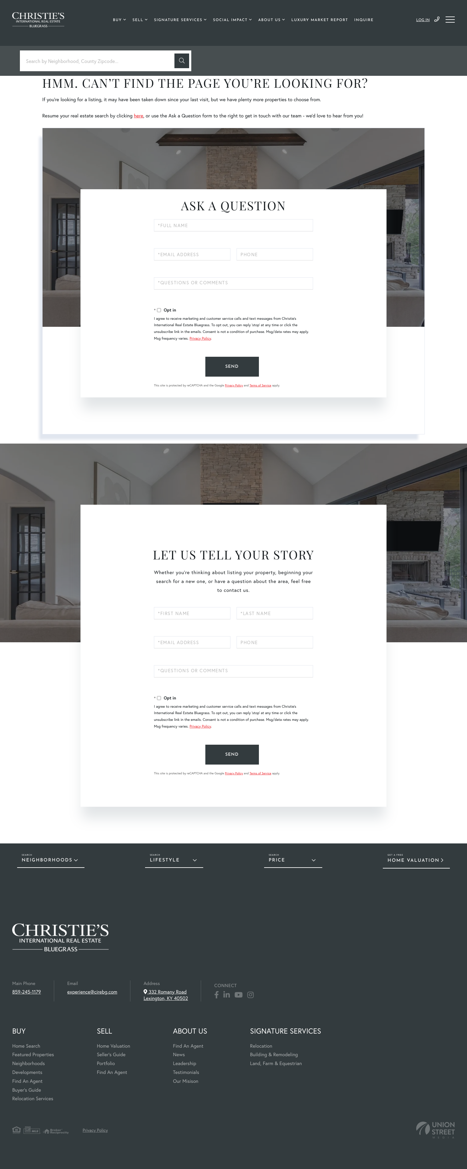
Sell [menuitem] (138, 20)
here (138, 115)
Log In (423, 20)
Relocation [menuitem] (261, 1046)
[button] (181, 60)
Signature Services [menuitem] (178, 20)
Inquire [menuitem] (364, 20)
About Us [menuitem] (269, 20)
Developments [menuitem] (27, 1072)
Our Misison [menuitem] (185, 1081)
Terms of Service (260, 385)
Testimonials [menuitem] (186, 1072)
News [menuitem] (179, 1054)
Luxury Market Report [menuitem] (319, 20)
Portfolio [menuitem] (106, 1063)
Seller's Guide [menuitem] (111, 1054)
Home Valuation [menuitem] (113, 1046)
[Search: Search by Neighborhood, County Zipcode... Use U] (99, 61)
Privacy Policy (200, 338)
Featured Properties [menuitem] (33, 1054)
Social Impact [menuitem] (230, 20)
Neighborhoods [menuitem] (28, 1063)
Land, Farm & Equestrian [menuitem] (276, 1063)
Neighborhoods (47, 860)
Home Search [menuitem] (26, 1046)
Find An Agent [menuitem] (27, 1081)
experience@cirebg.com (92, 992)
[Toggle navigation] (450, 20)
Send (232, 366)
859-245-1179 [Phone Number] (436, 20)
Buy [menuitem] (117, 20)
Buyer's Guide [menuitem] (26, 1090)
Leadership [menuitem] (184, 1063)
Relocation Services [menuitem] (32, 1098)
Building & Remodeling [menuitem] (274, 1054)
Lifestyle (165, 860)
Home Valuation (413, 860)
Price (277, 860)
